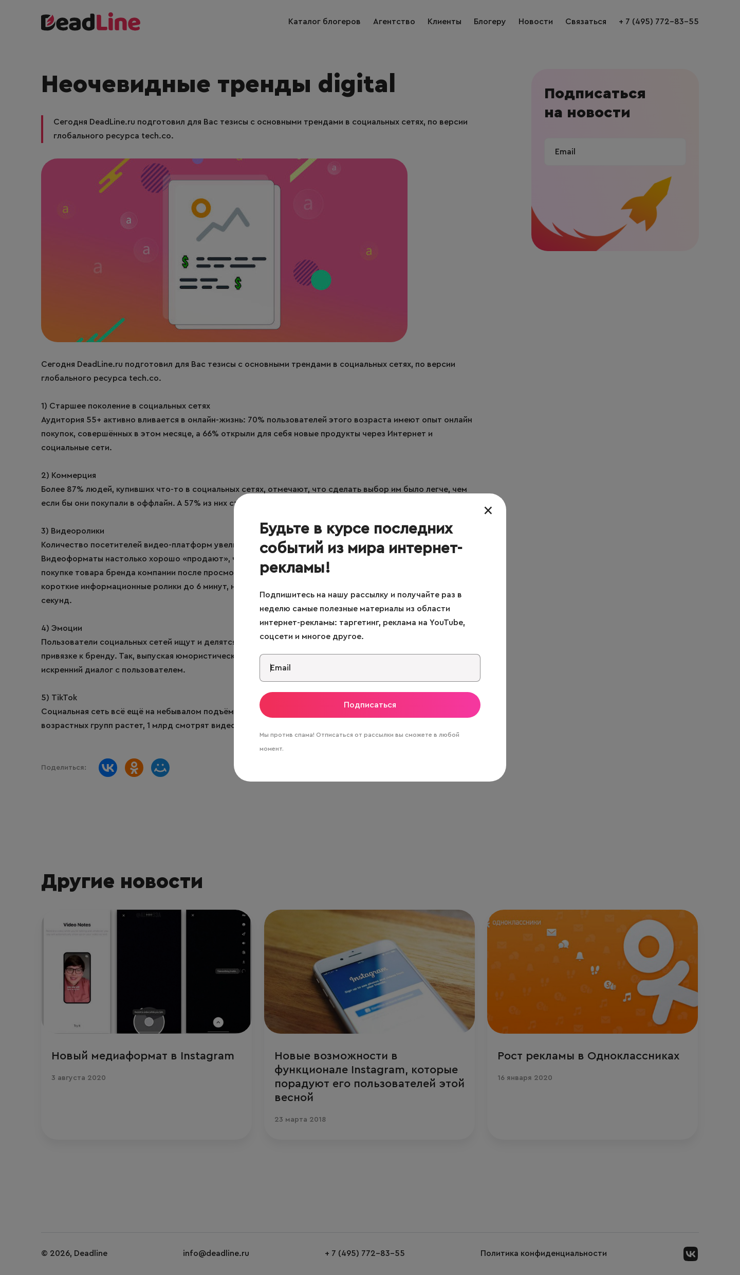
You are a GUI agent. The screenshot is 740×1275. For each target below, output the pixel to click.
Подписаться (370, 705)
